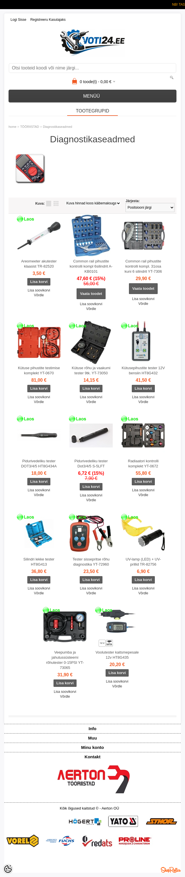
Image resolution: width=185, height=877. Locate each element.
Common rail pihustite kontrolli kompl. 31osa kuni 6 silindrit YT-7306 (143, 266)
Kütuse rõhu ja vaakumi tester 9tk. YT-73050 (91, 370)
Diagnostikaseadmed (57, 126)
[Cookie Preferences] (8, 869)
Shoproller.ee (171, 870)
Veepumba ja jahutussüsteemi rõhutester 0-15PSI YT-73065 (65, 660)
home (13, 126)
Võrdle (39, 295)
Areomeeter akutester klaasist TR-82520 (39, 263)
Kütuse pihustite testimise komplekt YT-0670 (39, 370)
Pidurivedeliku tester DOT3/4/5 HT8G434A (39, 463)
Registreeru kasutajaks (47, 20)
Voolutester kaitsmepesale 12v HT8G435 (117, 655)
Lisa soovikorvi (39, 290)
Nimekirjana (48, 203)
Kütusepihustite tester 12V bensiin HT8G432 (143, 370)
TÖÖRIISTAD (29, 126)
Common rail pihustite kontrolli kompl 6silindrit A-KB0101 (91, 266)
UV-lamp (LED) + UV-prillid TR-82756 (143, 561)
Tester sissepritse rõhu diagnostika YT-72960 (91, 561)
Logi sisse (18, 20)
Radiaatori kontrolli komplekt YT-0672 (143, 463)
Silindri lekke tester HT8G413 (38, 561)
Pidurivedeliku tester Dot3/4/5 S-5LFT (91, 463)
